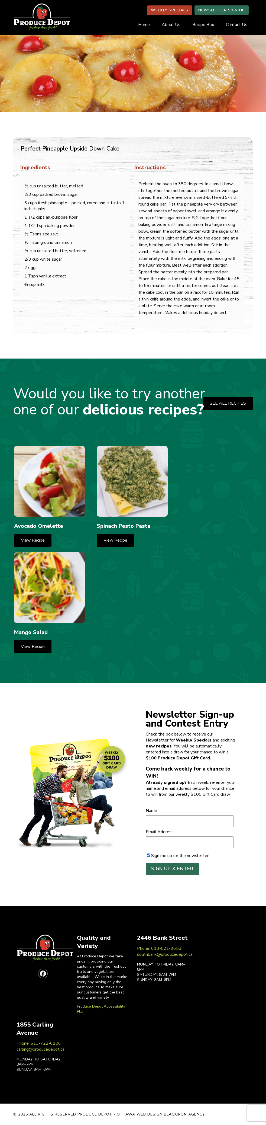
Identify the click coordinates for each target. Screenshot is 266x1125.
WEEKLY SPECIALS (169, 10)
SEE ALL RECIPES (228, 403)
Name (151, 811)
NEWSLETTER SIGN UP (221, 10)
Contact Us (236, 25)
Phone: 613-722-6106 (39, 1043)
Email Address (160, 832)
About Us (171, 25)
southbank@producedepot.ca (165, 954)
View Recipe (33, 540)
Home (144, 25)
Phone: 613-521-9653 (159, 948)
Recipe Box (203, 25)
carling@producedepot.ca (40, 1049)
